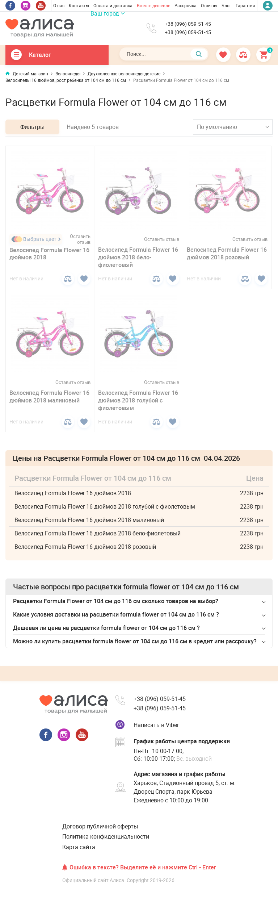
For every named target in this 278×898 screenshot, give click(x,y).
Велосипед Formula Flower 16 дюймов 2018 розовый (227, 253)
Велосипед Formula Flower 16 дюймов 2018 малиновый (49, 396)
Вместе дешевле (153, 5)
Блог (226, 5)
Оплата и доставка (112, 5)
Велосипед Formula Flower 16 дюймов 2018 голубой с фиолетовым (138, 400)
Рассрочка (185, 5)
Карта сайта (78, 847)
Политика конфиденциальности (105, 836)
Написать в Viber (156, 725)
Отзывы (209, 5)
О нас (58, 5)
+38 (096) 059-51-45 (188, 24)
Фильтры (32, 127)
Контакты (79, 5)
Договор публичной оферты (100, 826)
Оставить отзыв (80, 239)
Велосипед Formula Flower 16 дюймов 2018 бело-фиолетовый (138, 257)
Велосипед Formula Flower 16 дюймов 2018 (49, 254)
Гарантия (245, 5)
